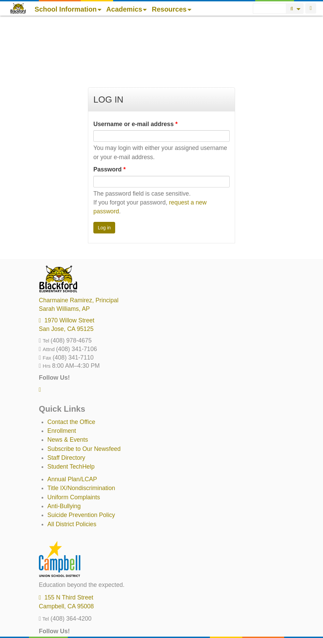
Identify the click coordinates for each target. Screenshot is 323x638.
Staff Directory (66, 399)
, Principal (79, 242)
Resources (171, 9)
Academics (126, 9)
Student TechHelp (71, 408)
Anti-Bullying (64, 448)
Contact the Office (71, 364)
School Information (68, 9)
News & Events (67, 381)
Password (109, 111)
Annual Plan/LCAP (72, 421)
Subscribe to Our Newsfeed (84, 391)
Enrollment (61, 372)
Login (310, 8)
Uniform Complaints (73, 439)
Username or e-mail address (135, 66)
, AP (64, 250)
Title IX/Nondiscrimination (81, 430)
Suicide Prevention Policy (81, 457)
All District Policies (71, 466)
